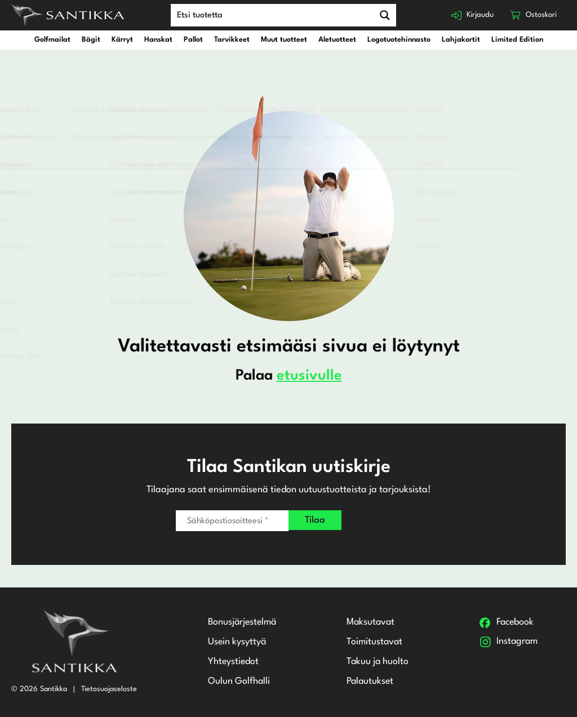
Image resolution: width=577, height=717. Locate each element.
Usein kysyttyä (235, 642)
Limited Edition (517, 39)
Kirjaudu (473, 15)
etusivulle (309, 375)
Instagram (516, 642)
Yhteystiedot (232, 662)
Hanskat (158, 39)
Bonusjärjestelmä (241, 622)
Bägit (91, 39)
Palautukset (370, 682)
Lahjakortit (461, 39)
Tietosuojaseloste (109, 688)
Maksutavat (371, 622)
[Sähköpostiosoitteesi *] (232, 520)
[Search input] (267, 14)
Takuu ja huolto (377, 662)
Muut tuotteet (284, 39)
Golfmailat (52, 39)
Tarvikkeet (232, 39)
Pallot (193, 39)
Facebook (514, 622)
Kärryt (122, 39)
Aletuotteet (337, 39)
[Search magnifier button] (380, 15)
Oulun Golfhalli (237, 682)
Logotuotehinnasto (398, 39)
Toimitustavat (374, 642)
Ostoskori (539, 15)
